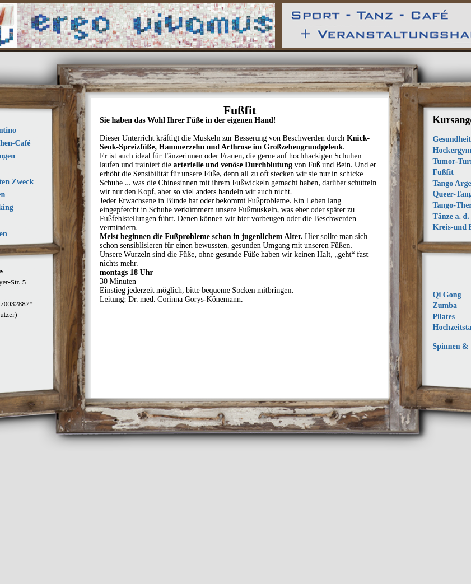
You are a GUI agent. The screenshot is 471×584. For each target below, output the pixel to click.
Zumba (445, 305)
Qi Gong (447, 295)
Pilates (444, 316)
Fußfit (443, 172)
